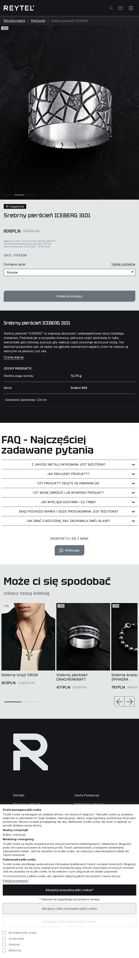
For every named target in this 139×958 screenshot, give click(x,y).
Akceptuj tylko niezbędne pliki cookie (69, 908)
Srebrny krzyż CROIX (19, 675)
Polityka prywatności (15, 880)
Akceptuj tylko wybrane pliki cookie (69, 921)
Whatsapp (69, 550)
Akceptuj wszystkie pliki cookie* (69, 890)
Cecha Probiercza (86, 795)
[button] (119, 702)
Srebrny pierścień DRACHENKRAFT (71, 677)
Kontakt (18, 795)
